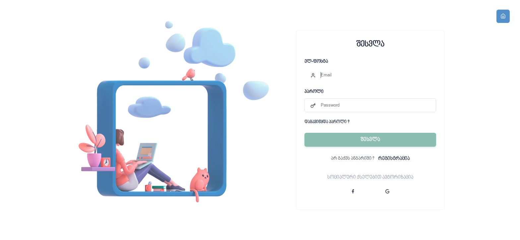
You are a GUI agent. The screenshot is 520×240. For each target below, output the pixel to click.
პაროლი (313, 92)
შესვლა (370, 139)
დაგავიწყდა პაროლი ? (326, 122)
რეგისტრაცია (394, 158)
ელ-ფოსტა (316, 61)
